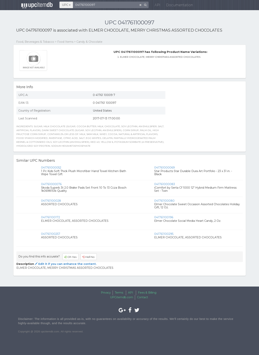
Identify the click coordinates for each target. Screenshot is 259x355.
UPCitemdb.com (121, 297)
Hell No (89, 256)
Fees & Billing (147, 292)
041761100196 (163, 217)
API (155, 6)
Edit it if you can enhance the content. (65, 264)
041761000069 (164, 167)
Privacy (106, 292)
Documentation (177, 6)
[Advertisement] (207, 116)
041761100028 (51, 200)
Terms (119, 292)
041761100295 (163, 234)
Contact (142, 297)
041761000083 (164, 184)
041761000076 (51, 184)
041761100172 (50, 217)
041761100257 (50, 234)
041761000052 (51, 167)
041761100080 (164, 200)
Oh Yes (70, 256)
